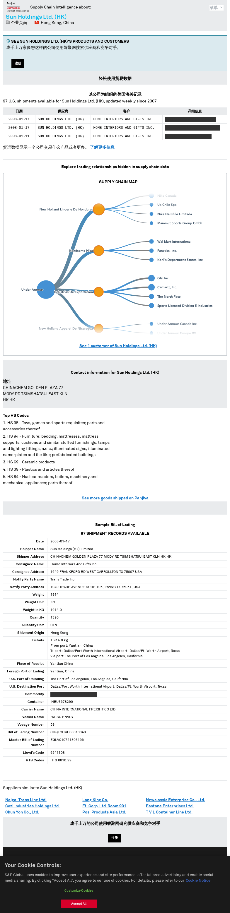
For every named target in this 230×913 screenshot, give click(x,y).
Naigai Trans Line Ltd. (26, 800)
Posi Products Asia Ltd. (104, 812)
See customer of (118, 346)
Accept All (78, 906)
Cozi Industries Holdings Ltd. (32, 806)
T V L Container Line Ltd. (169, 812)
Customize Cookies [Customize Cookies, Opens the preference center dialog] (78, 893)
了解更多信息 (102, 147)
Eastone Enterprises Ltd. (170, 806)
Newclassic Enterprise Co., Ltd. (175, 800)
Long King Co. (95, 800)
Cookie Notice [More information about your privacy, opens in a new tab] (198, 884)
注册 (18, 63)
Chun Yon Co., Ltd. (22, 812)
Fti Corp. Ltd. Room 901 (104, 806)
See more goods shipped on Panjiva (115, 498)
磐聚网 (18, 7)
